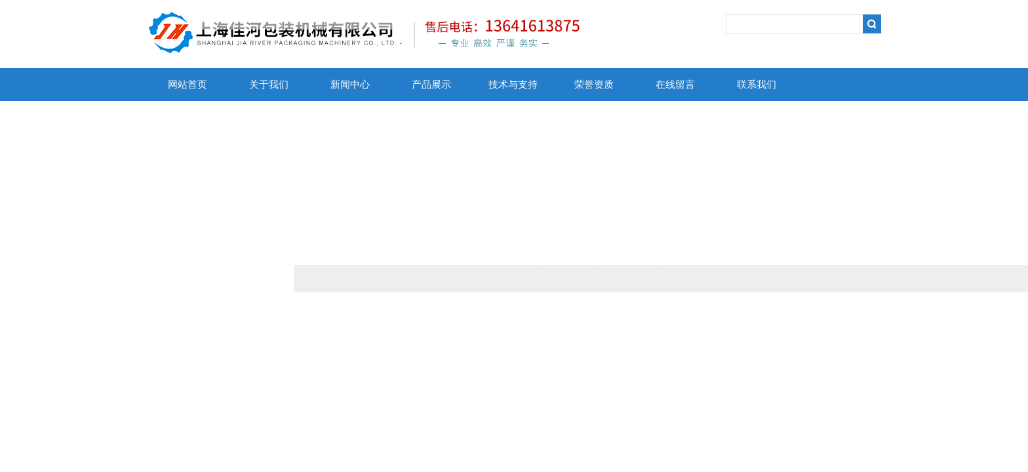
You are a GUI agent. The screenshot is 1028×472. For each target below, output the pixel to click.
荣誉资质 (594, 84)
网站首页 (187, 84)
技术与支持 (513, 84)
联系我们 (756, 84)
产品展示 (431, 84)
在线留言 (675, 84)
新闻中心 (350, 84)
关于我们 (268, 84)
